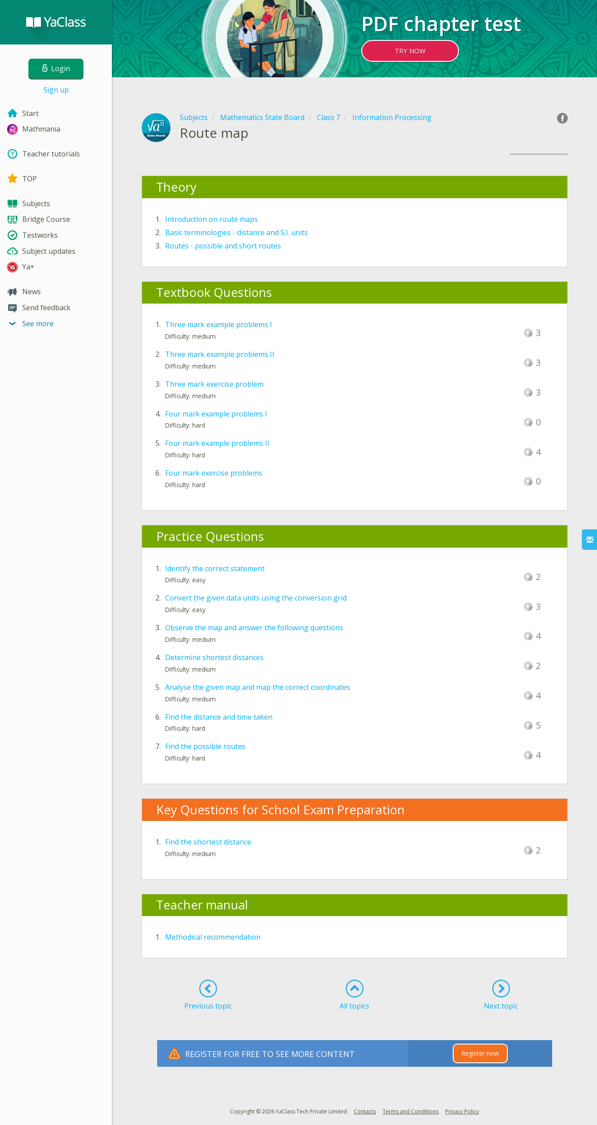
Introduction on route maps (211, 219)
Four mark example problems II (217, 443)
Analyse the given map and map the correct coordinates (257, 687)
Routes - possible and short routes (223, 246)
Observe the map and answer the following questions (254, 628)
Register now (480, 1053)
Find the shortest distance (208, 842)
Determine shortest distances (214, 657)
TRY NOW (410, 50)
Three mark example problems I (218, 324)
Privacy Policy (462, 1111)
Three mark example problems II (219, 354)
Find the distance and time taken (219, 717)
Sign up (56, 89)
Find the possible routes (205, 746)
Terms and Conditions (411, 1111)
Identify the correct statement (215, 568)
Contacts (365, 1111)
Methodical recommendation (213, 937)
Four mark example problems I (216, 414)
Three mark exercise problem (214, 384)
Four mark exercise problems (213, 473)
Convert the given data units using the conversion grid (256, 598)
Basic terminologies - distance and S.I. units (236, 232)
